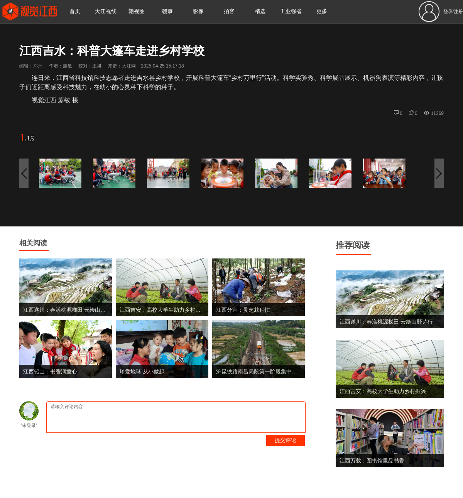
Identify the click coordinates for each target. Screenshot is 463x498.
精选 (260, 11)
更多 (321, 11)
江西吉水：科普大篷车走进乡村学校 (111, 50)
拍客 (229, 11)
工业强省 (291, 11)
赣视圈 (136, 11)
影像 (198, 11)
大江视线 (106, 11)
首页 (74, 11)
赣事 (167, 11)
